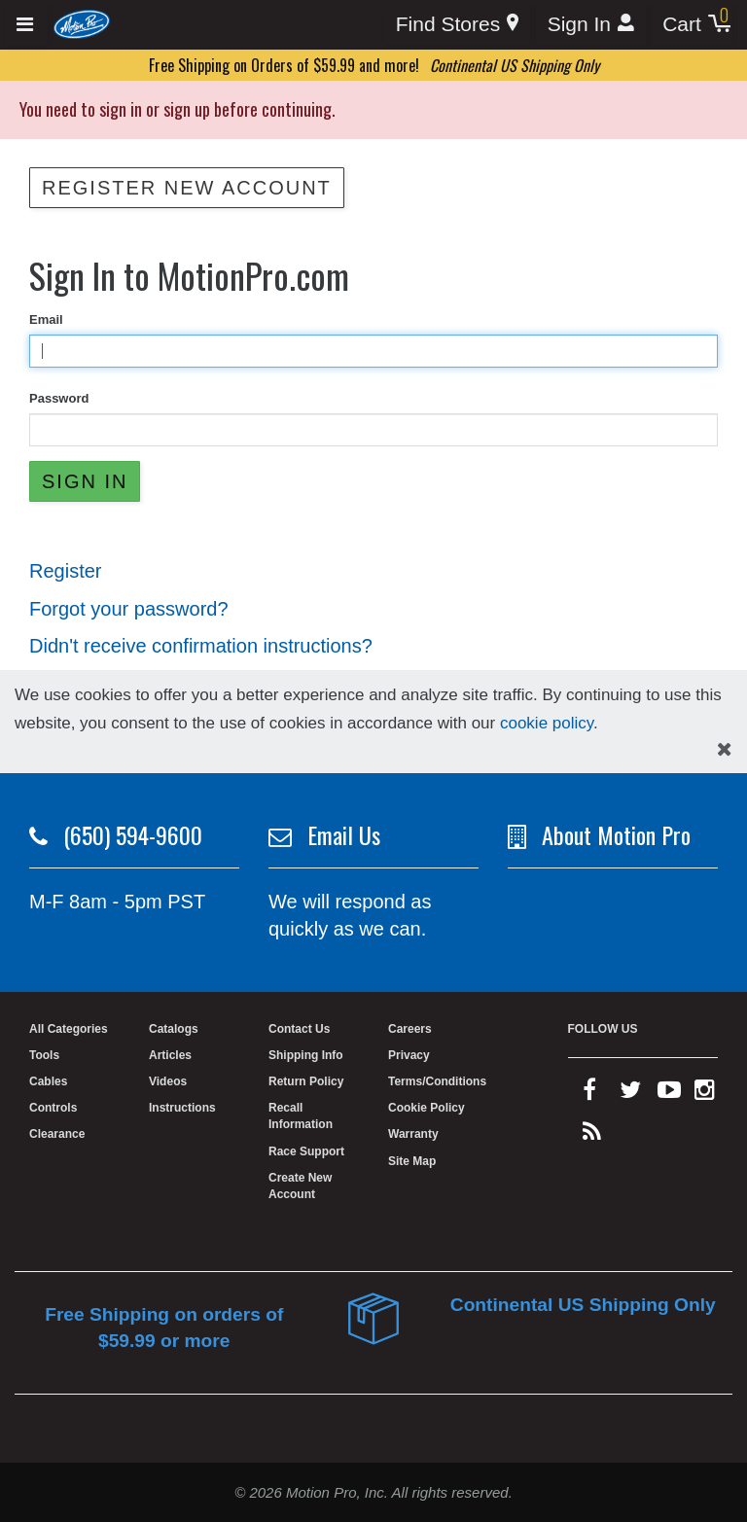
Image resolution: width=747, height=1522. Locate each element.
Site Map (412, 1161)
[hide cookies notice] (724, 749)
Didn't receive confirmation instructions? (201, 645)
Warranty (413, 1134)
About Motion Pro (616, 834)
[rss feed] (592, 1136)
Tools (44, 1055)
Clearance (57, 1134)
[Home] (82, 23)
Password (59, 398)
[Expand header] (26, 25)
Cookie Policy (426, 1108)
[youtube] (669, 1094)
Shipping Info (305, 1055)
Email (46, 319)
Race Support (306, 1151)
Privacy (409, 1055)
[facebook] (589, 1094)
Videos (168, 1081)
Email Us (343, 834)
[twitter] (630, 1094)
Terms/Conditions (437, 1081)
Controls (53, 1108)
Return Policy (305, 1081)
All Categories (68, 1029)
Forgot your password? (129, 608)
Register (65, 571)
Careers (410, 1029)
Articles (170, 1055)
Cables (48, 1081)
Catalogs (173, 1029)
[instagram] (704, 1094)
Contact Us (299, 1029)
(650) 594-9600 (132, 834)
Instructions (182, 1108)
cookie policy (546, 723)
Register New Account (187, 187)
